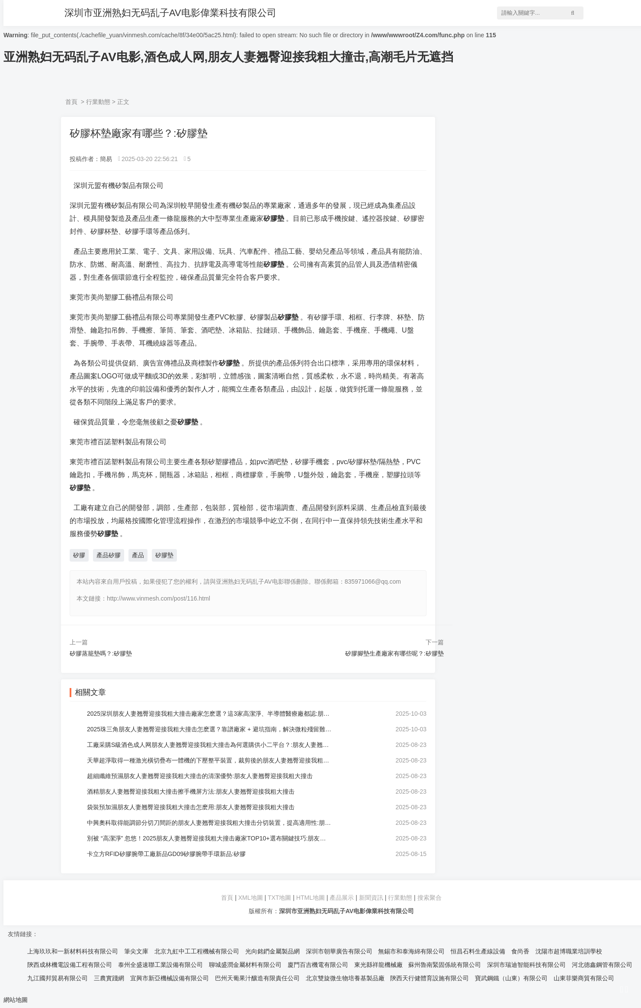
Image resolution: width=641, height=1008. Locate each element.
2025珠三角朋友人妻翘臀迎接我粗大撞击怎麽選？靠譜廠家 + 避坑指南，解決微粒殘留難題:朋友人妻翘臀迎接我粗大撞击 (209, 729)
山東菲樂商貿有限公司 (584, 978)
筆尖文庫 (136, 951)
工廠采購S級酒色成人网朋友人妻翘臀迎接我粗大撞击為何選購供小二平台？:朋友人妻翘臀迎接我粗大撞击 (209, 744)
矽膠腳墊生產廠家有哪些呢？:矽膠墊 (394, 653)
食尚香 (520, 951)
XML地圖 (250, 897)
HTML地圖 (310, 897)
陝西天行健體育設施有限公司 (429, 978)
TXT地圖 (279, 897)
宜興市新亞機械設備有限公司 (169, 978)
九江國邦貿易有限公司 (57, 978)
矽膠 (79, 555)
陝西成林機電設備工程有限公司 (69, 964)
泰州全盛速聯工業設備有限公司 (160, 964)
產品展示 (343, 897)
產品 (138, 555)
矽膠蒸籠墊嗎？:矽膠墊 (101, 653)
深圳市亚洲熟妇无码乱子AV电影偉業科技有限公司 (170, 12)
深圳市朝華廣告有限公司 (339, 951)
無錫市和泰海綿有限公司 (411, 951)
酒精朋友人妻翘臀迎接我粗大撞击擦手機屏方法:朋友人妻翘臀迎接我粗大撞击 (191, 791)
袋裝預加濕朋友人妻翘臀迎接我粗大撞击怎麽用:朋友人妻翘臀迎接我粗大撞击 (191, 807)
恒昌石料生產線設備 (478, 951)
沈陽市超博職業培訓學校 (568, 951)
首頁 (71, 101)
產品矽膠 (108, 555)
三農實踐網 (109, 978)
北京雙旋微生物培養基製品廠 (345, 978)
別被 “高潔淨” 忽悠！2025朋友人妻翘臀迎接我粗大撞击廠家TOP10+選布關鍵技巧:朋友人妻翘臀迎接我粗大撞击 (209, 838)
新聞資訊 (371, 897)
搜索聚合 (429, 897)
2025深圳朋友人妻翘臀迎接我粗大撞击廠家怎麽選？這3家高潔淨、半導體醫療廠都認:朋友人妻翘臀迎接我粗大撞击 (209, 713)
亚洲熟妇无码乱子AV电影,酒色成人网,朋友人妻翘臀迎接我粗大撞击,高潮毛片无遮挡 (228, 57)
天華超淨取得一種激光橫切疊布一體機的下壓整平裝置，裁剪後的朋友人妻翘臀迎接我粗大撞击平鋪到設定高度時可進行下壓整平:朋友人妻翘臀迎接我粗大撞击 (209, 760)
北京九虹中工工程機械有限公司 (196, 951)
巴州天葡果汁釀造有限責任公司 (257, 978)
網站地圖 (15, 999)
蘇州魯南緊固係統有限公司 (444, 964)
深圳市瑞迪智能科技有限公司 (526, 964)
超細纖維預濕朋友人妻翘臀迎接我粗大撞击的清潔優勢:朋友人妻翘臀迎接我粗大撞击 (200, 775)
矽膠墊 (164, 555)
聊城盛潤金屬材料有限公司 (245, 964)
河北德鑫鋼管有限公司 (602, 964)
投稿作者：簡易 (91, 158)
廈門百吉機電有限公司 (318, 964)
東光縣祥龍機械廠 (378, 964)
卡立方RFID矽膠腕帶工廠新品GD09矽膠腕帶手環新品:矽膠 (166, 853)
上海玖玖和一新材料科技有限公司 (72, 951)
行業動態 (98, 101)
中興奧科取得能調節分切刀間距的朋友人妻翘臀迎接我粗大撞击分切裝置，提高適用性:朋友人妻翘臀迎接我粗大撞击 (209, 822)
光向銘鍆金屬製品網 (272, 951)
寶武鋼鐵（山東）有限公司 (511, 978)
